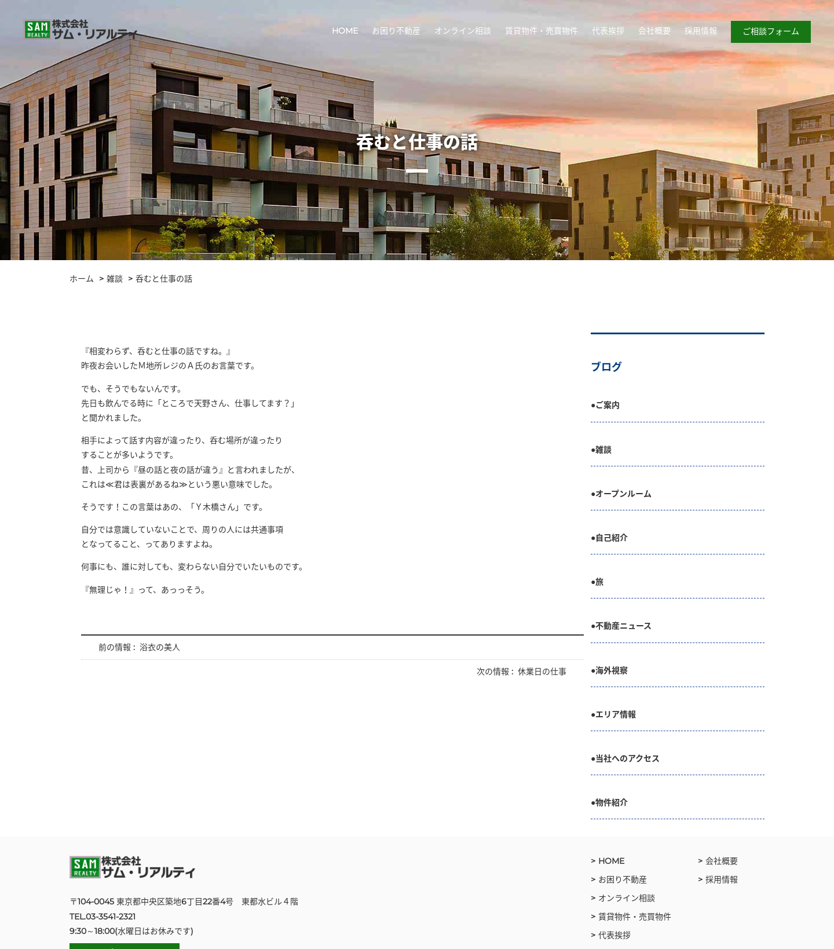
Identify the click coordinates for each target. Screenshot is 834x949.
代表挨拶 (608, 30)
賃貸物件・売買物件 (541, 30)
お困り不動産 (396, 30)
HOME (345, 30)
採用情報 (701, 30)
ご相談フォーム (770, 31)
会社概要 (654, 30)
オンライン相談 (462, 30)
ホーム (82, 278)
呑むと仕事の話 (164, 278)
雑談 (115, 278)
